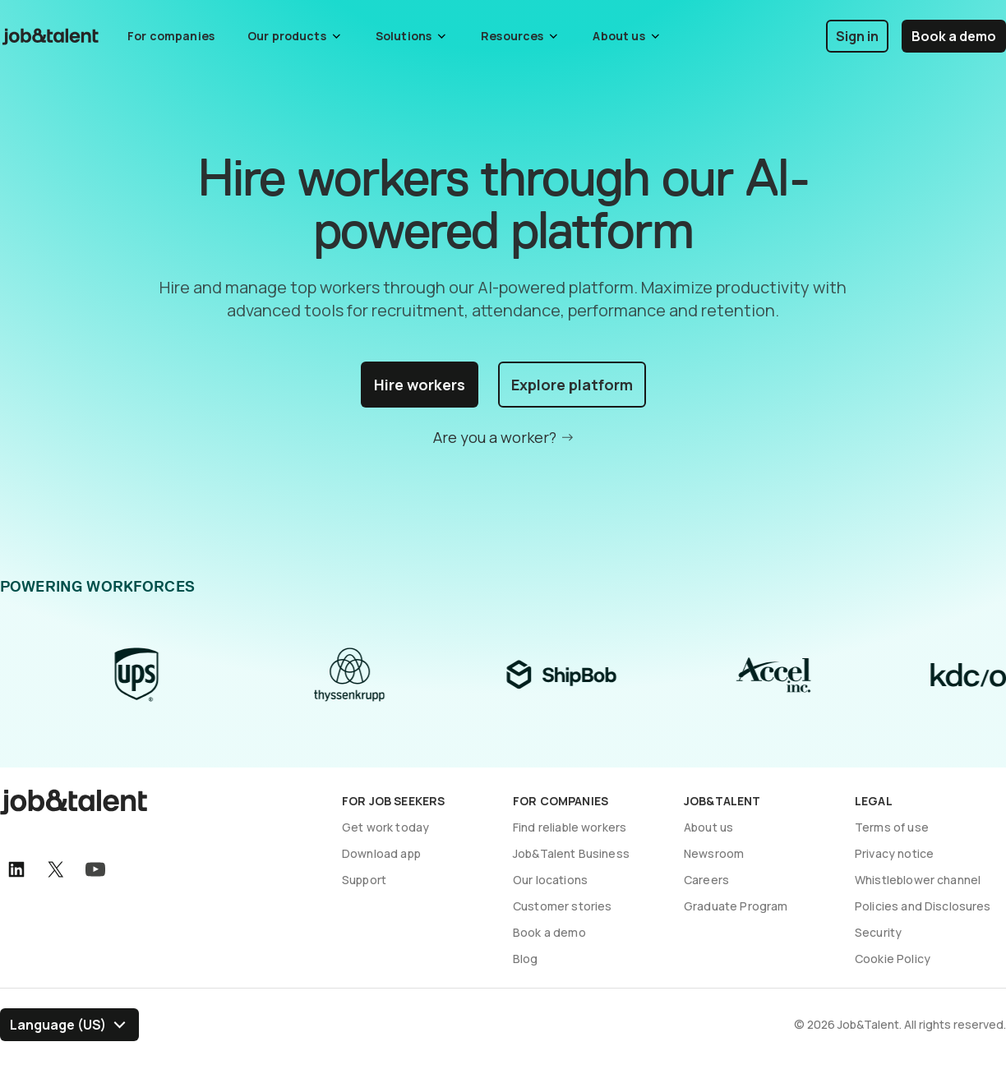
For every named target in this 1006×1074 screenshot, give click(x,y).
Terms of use (892, 827)
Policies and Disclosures (923, 906)
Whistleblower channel (918, 879)
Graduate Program (735, 906)
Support (364, 879)
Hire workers (419, 384)
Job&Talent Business (571, 853)
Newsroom (714, 853)
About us (708, 827)
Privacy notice (894, 853)
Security (878, 932)
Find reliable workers (569, 827)
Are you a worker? (494, 437)
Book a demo (953, 36)
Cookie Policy (892, 958)
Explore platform (572, 384)
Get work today (385, 827)
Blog (525, 958)
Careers (706, 879)
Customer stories (562, 906)
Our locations (550, 879)
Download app (381, 853)
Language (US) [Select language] (58, 1025)
